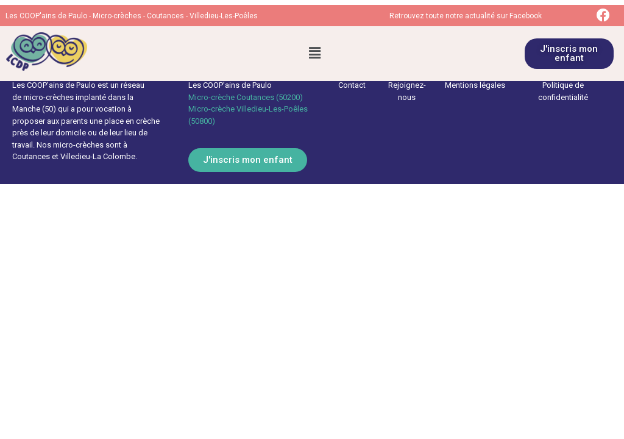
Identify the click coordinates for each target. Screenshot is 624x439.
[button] (314, 53)
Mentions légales (475, 85)
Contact (352, 85)
